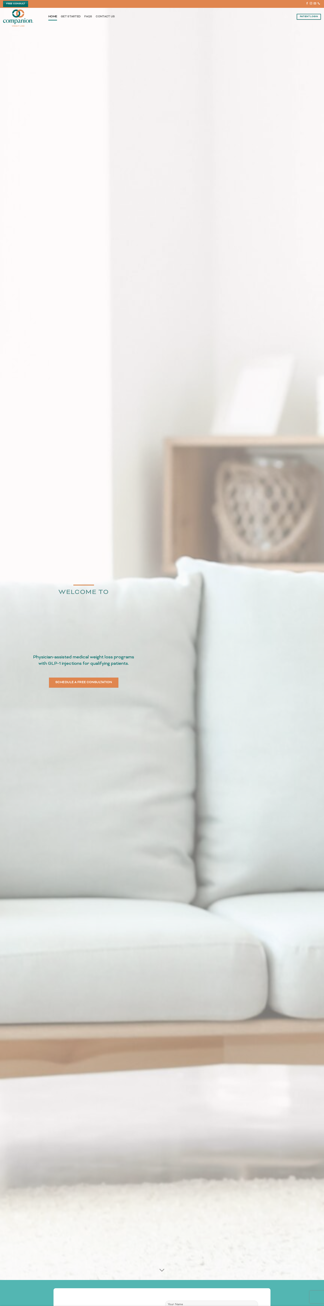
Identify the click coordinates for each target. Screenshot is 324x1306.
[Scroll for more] (162, 1270)
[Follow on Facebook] (307, 3)
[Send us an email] (315, 3)
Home (52, 16)
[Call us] (319, 3)
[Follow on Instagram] (311, 3)
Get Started (71, 16)
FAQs (88, 16)
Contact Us (105, 16)
